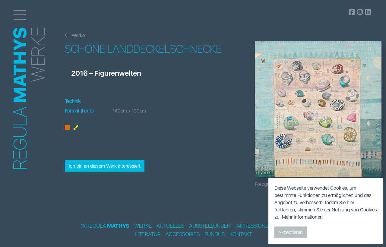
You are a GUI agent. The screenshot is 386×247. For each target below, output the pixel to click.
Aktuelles (170, 226)
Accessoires (183, 234)
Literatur (148, 234)
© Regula (105, 226)
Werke (75, 35)
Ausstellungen (210, 226)
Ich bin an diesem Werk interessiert (105, 166)
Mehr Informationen (302, 217)
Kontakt (240, 234)
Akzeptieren (290, 232)
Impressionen (254, 226)
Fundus (214, 234)
